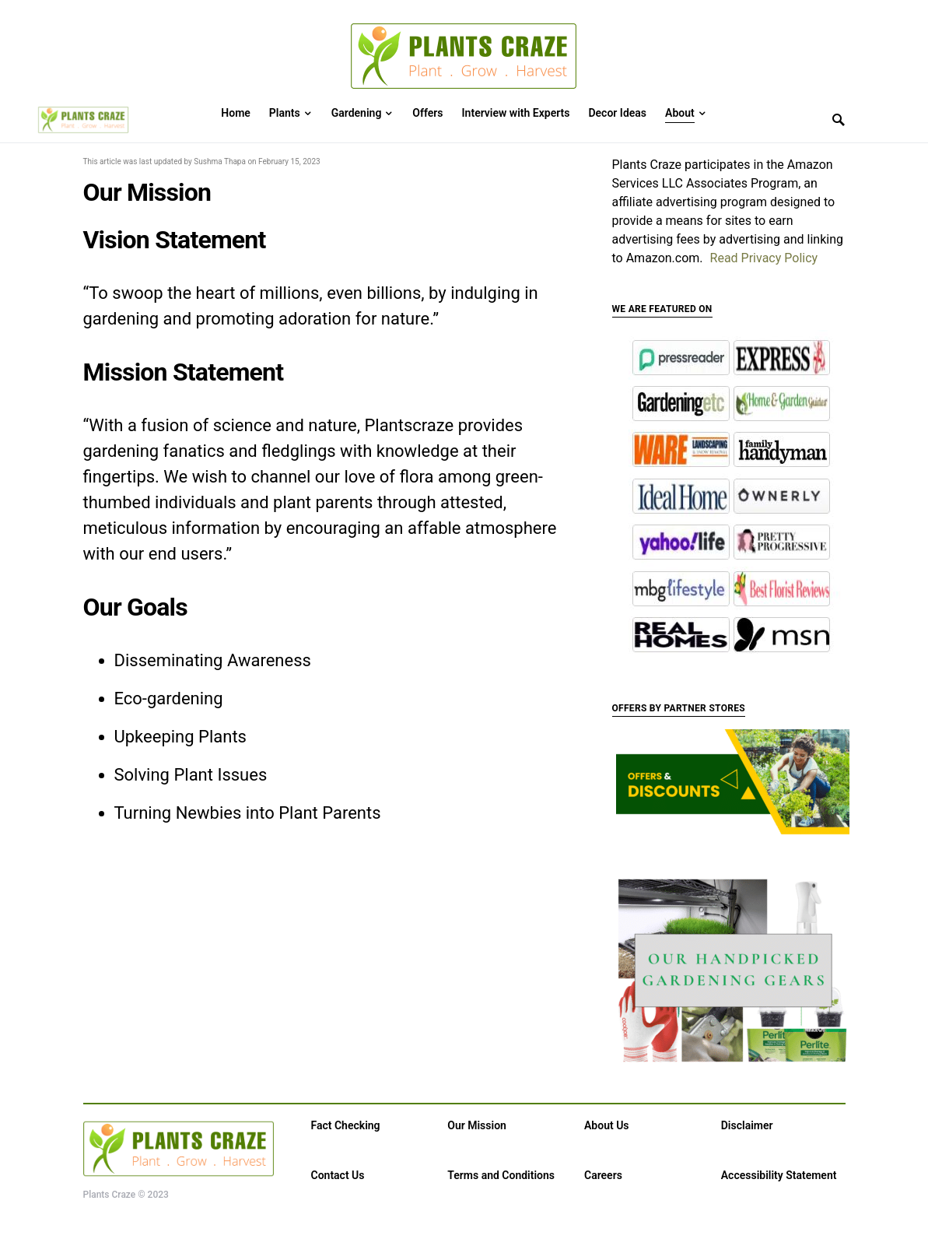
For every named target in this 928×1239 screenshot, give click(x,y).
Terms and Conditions (501, 1175)
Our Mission (476, 1125)
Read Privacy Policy (764, 258)
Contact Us (338, 1175)
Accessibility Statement (779, 1175)
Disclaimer (747, 1125)
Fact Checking (345, 1125)
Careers (603, 1175)
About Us (606, 1125)
